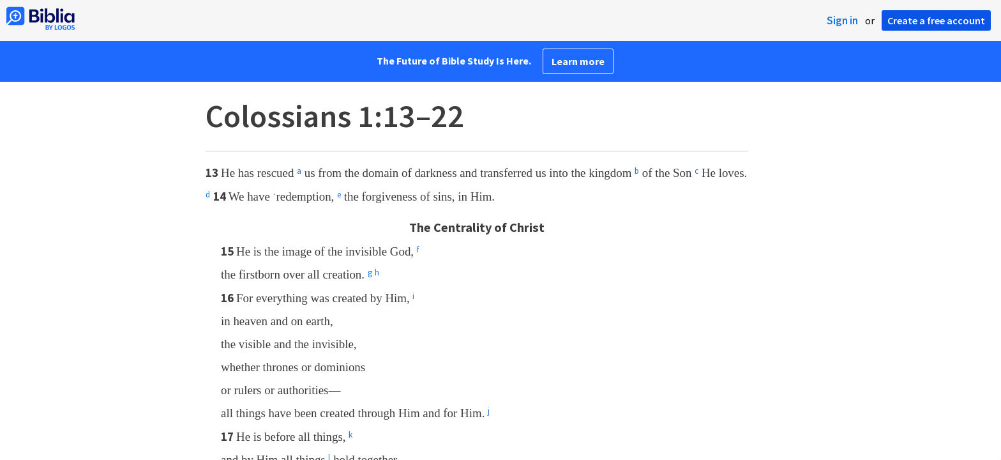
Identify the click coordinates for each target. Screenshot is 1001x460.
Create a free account (936, 20)
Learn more (578, 61)
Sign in (842, 20)
